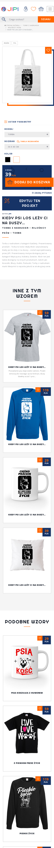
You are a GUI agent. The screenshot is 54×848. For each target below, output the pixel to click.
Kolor (8, 153)
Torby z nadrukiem (31, 25)
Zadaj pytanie (42, 192)
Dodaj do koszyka (32, 182)
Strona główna (11, 25)
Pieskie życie (27, 833)
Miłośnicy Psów (14, 27)
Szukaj (46, 19)
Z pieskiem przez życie (27, 763)
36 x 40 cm (28, 147)
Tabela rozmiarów (29, 141)
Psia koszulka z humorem (27, 692)
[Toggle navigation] (50, 9)
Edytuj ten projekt (29, 203)
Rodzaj (8, 129)
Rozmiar (21, 141)
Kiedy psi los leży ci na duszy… (27, 367)
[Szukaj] (22, 19)
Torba (28, 134)
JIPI (10, 214)
